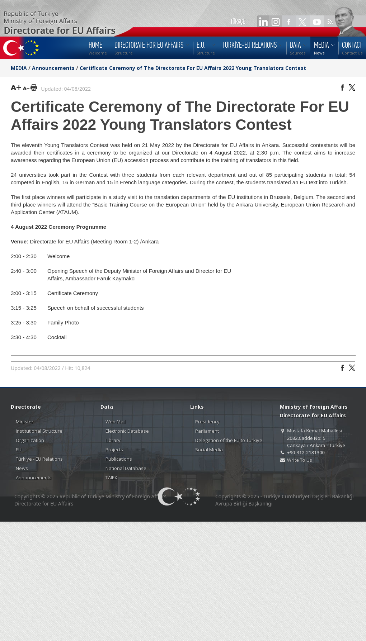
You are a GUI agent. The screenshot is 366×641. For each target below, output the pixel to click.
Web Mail (115, 421)
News (22, 468)
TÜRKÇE (237, 21)
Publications (118, 459)
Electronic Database (127, 431)
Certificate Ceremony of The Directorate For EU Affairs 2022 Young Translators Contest (193, 68)
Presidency (207, 421)
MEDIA (19, 68)
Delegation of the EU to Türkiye (228, 440)
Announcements (53, 68)
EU (19, 449)
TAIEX (111, 477)
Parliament (207, 431)
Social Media (209, 449)
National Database (125, 468)
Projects (114, 449)
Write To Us (299, 460)
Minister (24, 421)
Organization (30, 440)
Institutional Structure (39, 431)
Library (113, 440)
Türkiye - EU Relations (39, 459)
